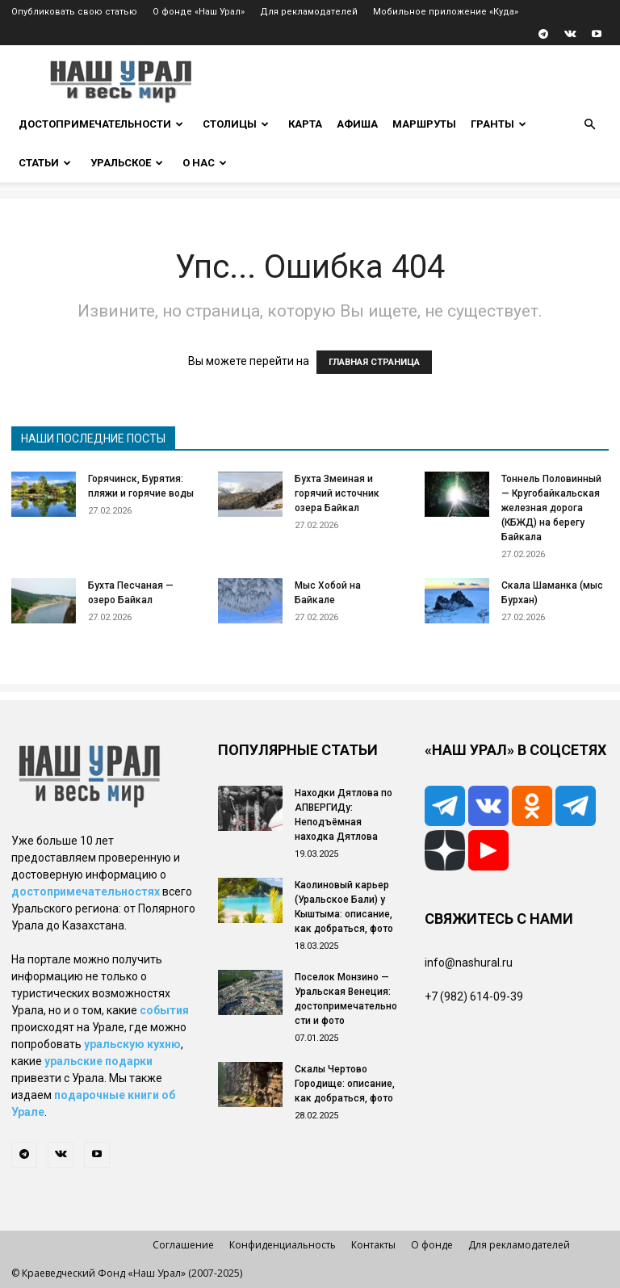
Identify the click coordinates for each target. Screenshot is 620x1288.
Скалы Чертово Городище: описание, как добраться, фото (345, 1084)
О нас (204, 163)
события (164, 1010)
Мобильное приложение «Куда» (445, 11)
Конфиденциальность (282, 1245)
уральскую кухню (132, 1044)
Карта (305, 124)
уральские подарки (98, 1061)
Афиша (357, 124)
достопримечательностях (85, 891)
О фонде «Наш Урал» (199, 11)
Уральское (126, 163)
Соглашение (183, 1245)
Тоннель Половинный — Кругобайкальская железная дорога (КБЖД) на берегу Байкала (551, 508)
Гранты (498, 124)
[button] (589, 124)
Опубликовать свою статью (74, 11)
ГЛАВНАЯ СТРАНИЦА (374, 362)
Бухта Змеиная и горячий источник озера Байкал (337, 493)
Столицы (236, 124)
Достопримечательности (101, 124)
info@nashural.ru (469, 962)
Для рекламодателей (309, 11)
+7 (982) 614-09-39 (474, 996)
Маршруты (424, 124)
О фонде (432, 1245)
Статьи (45, 163)
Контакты (373, 1245)
